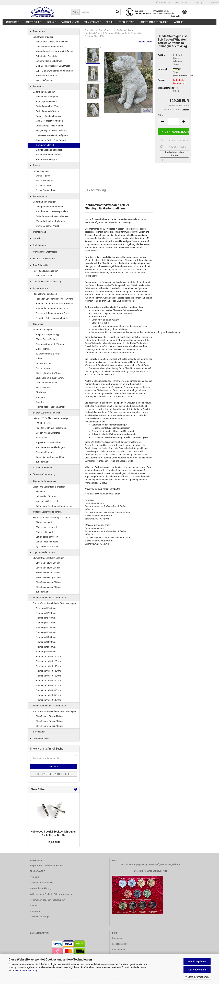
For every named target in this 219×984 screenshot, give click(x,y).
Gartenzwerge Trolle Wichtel (48, 125)
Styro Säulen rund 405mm (46, 572)
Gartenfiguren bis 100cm (46, 106)
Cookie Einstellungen (40, 916)
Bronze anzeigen (41, 171)
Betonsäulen (37, 731)
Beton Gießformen (43, 80)
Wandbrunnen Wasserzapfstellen (50, 211)
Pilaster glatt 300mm (44, 642)
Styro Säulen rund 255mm (46, 563)
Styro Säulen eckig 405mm (47, 587)
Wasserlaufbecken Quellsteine (49, 221)
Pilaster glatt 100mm (44, 608)
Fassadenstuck (39, 288)
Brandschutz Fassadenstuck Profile (51, 313)
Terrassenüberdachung (42, 474)
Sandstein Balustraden (45, 75)
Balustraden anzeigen (43, 37)
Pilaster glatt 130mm (44, 618)
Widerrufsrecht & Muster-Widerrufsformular (51, 894)
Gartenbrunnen (70, 22)
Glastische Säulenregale (43, 481)
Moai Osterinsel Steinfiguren (48, 121)
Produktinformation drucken (174, 154)
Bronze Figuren (41, 175)
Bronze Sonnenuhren (44, 190)
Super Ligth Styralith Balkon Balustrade (53, 70)
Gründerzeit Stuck (43, 363)
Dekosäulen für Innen (44, 496)
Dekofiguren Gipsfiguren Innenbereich (52, 506)
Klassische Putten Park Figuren (49, 140)
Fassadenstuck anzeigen (45, 294)
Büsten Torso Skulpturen (46, 159)
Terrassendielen (39, 738)
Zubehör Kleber (41, 461)
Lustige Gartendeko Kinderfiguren (50, 135)
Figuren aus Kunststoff (42, 258)
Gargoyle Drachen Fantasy (47, 116)
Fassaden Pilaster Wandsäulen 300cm (53, 303)
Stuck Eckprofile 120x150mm (48, 378)
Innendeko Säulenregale (46, 501)
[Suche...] (75, 12)
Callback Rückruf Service (42, 882)
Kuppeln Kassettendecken (47, 442)
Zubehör (38, 358)
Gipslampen (40, 392)
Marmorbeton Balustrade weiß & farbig (53, 51)
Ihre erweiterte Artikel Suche (53, 774)
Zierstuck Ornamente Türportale (49, 344)
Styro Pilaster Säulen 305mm (48, 721)
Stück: (161, 115)
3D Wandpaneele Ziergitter (47, 353)
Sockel (110, 22)
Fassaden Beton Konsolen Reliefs (50, 318)
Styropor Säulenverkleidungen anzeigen (51, 517)
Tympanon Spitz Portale (45, 546)
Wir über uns (163, 2)
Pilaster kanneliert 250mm (47, 685)
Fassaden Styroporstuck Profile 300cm (53, 299)
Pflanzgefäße (92, 22)
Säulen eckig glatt (43, 532)
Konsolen (39, 397)
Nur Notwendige (197, 969)
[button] (181, 2)
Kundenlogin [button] (198, 2)
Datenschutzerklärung (26, 970)
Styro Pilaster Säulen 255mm (48, 716)
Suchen (53, 766)
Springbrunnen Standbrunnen (48, 206)
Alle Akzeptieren (197, 961)
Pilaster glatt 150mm (44, 627)
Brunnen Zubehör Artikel (46, 226)
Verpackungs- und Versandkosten (46, 865)
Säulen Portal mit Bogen (46, 541)
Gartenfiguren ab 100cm (46, 111)
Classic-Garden (145, 41)
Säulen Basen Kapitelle (45, 339)
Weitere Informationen (197, 977)
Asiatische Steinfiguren (45, 96)
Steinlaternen (127, 22)
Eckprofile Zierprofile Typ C (47, 334)
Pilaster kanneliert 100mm (47, 656)
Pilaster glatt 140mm (44, 622)
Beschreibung (96, 190)
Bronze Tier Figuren (43, 180)
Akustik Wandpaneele (42, 467)
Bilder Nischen (41, 349)
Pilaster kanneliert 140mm (47, 671)
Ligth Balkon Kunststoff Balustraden (51, 66)
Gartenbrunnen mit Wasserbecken (50, 216)
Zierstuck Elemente (43, 452)
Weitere (178, 22)
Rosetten (38, 402)
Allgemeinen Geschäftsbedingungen (47, 900)
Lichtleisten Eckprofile (45, 382)
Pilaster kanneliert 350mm (47, 695)
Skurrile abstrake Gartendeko (48, 150)
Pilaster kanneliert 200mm (47, 680)
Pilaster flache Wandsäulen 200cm (51, 308)
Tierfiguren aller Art (43, 145)
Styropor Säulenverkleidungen (46, 512)
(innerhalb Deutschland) (183, 75)
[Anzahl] (173, 121)
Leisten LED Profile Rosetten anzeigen (51, 418)
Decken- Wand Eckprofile (46, 433)
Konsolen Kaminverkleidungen (49, 447)
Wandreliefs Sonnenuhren (47, 154)
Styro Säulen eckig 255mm (47, 577)
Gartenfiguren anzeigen (44, 92)
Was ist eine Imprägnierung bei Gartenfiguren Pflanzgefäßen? (150, 864)
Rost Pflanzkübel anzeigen (45, 271)
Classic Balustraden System (48, 46)
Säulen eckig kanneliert (45, 537)
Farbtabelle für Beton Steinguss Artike (150, 871)
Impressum (35, 911)
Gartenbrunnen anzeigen (44, 201)
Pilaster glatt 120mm (44, 613)
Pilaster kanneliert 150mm (47, 675)
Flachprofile (40, 437)
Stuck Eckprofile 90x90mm (47, 373)
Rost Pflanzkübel (39, 265)
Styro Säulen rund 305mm (46, 567)
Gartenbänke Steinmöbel (154, 22)
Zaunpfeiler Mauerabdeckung (45, 281)
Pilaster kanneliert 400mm (47, 700)
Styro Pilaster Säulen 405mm (48, 726)
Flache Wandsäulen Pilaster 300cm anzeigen (54, 603)
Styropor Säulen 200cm (42, 552)
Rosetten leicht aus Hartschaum (49, 428)
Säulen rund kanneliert (45, 527)
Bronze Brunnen (42, 185)
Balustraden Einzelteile (45, 56)
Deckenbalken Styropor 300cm (49, 457)
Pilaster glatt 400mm (44, 651)
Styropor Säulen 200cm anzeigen (48, 558)
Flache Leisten (41, 368)
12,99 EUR (53, 842)
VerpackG (35, 877)
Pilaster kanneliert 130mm (47, 666)
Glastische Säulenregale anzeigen (49, 486)
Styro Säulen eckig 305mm (47, 582)
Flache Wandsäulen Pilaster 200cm (48, 705)
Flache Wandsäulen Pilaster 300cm (48, 597)
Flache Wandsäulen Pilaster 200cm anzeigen (54, 711)
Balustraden (12, 22)
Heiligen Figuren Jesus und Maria (50, 130)
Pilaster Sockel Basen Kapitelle (49, 407)
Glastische (39, 491)
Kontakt (34, 905)
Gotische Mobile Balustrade (47, 61)
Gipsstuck (36, 324)
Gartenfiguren (33, 22)
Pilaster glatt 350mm (44, 647)
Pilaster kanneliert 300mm (47, 690)
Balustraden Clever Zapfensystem (50, 41)
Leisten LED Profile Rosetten (45, 412)
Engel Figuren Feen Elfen (46, 101)
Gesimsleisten (41, 387)
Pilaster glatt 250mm (44, 637)
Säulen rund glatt (42, 522)
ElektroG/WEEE (37, 871)
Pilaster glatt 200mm (44, 632)
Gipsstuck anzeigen (42, 329)
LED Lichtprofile (42, 423)
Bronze (51, 22)
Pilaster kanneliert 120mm (47, 661)
